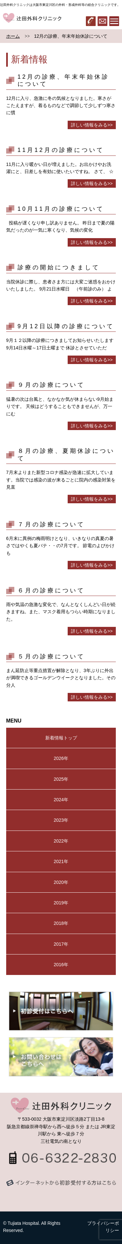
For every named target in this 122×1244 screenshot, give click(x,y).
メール (102, 21)
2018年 (61, 923)
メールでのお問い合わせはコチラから (61, 1189)
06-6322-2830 (91, 21)
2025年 (61, 779)
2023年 (61, 820)
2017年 (61, 944)
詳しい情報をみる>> (92, 125)
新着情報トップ (61, 737)
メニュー (114, 21)
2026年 (61, 758)
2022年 (61, 841)
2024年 (61, 799)
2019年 (61, 902)
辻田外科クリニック (32, 21)
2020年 (61, 882)
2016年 (61, 964)
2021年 (61, 861)
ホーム (13, 36)
